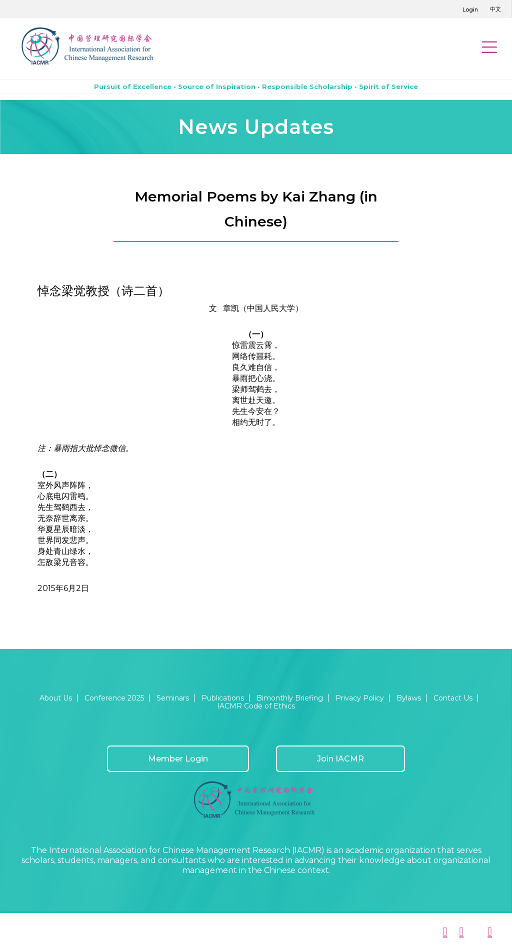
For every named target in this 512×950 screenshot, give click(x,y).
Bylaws (408, 698)
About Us (56, 698)
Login (470, 9)
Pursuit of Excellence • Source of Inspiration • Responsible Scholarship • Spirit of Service (256, 86)
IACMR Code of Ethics (256, 706)
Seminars (172, 698)
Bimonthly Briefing (289, 698)
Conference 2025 (114, 698)
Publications (223, 698)
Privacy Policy (360, 698)
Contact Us (453, 698)
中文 (495, 9)
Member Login (178, 759)
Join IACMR (340, 759)
